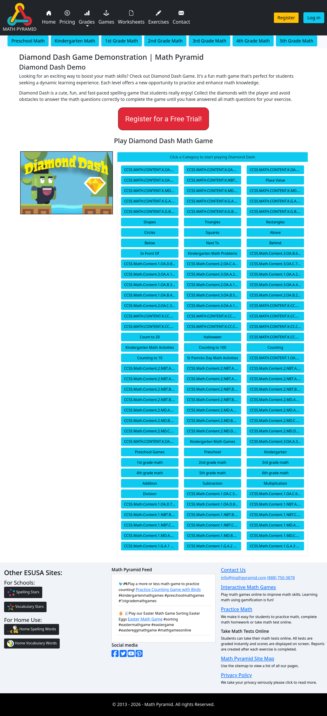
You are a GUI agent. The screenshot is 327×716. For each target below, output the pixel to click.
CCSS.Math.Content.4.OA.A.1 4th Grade (214, 305)
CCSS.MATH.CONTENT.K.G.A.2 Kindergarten (214, 201)
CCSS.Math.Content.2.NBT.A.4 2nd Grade (277, 378)
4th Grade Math (253, 41)
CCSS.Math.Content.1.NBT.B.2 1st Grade (151, 514)
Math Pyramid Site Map (247, 658)
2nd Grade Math (165, 41)
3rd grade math (275, 462)
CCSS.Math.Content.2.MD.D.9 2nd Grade (214, 431)
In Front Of (150, 253)
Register (286, 18)
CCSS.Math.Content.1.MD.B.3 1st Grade (214, 535)
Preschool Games (149, 451)
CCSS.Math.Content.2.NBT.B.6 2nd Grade (214, 389)
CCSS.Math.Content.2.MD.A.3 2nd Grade (214, 410)
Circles (149, 232)
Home (49, 17)
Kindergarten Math (75, 41)
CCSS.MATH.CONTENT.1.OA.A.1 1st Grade (277, 357)
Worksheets (131, 17)
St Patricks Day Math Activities (212, 357)
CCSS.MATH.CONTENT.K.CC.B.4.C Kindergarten (277, 316)
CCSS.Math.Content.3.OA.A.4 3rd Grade (277, 284)
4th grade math (149, 472)
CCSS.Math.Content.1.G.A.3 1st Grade (277, 546)
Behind (275, 242)
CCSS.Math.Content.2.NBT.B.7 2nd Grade (277, 389)
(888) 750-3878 (281, 577)
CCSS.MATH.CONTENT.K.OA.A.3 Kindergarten (214, 169)
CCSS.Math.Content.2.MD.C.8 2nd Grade (151, 431)
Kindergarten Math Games (212, 441)
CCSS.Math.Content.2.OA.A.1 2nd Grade (214, 284)
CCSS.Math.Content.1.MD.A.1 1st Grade (277, 525)
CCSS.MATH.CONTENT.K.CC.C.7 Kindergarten (277, 326)
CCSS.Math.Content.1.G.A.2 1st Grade (214, 546)
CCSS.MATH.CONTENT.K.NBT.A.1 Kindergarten (214, 180)
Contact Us (233, 569)
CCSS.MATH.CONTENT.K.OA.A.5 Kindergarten (151, 180)
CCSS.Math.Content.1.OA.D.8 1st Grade (151, 263)
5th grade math (212, 472)
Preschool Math (28, 41)
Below (150, 242)
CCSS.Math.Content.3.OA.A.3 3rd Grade (277, 441)
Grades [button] (87, 17)
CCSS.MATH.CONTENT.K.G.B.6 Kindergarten (277, 211)
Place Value (275, 180)
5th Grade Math (296, 41)
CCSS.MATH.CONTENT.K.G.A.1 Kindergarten (151, 201)
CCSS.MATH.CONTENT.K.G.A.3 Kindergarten (277, 201)
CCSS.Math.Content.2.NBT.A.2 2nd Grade (151, 378)
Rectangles (275, 222)
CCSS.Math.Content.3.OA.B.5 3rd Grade (214, 295)
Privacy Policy (236, 675)
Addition (150, 483)
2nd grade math (212, 462)
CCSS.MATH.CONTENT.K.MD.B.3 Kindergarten (277, 190)
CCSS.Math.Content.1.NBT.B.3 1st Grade (214, 514)
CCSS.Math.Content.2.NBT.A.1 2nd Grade (151, 368)
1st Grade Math (121, 41)
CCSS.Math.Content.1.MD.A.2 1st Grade (151, 535)
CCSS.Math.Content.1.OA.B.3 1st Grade (151, 284)
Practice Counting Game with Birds (168, 589)
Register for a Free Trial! (163, 119)
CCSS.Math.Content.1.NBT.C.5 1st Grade (151, 525)
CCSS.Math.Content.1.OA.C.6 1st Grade (277, 493)
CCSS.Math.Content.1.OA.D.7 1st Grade (151, 504)
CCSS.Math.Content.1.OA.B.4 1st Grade (151, 295)
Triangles (212, 222)
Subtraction (213, 483)
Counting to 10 (149, 357)
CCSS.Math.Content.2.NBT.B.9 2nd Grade (214, 399)
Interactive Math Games (248, 587)
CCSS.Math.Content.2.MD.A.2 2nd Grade (151, 410)
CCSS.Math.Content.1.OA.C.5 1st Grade (214, 493)
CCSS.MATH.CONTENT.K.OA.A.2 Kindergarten (151, 169)
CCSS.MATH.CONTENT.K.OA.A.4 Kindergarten (277, 169)
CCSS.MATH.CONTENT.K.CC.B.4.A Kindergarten (151, 316)
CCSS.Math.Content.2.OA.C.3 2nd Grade (151, 305)
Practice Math (236, 609)
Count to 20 (150, 336)
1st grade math (150, 462)
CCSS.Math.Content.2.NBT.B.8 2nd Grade (151, 399)
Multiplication (275, 483)
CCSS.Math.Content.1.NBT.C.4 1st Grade (277, 514)
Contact (181, 17)
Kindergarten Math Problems (212, 253)
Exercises (158, 17)
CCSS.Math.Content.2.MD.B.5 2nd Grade (151, 420)
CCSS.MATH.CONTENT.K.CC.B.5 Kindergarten (151, 326)
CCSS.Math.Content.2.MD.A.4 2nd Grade (277, 410)
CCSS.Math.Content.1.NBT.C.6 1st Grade (214, 525)
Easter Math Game (145, 619)
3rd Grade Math (209, 41)
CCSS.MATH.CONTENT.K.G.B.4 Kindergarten (151, 211)
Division (149, 493)
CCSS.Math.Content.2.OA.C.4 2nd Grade (214, 263)
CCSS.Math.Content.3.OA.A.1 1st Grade (151, 274)
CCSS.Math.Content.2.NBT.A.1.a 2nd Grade (214, 368)
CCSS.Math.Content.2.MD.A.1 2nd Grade (277, 399)
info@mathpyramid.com (243, 577)
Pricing (67, 17)
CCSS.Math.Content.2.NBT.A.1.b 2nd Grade (277, 368)
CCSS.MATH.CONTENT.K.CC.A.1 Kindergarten (277, 336)
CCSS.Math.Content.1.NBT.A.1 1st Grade (277, 504)
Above (275, 232)
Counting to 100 (212, 347)
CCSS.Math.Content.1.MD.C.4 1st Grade (277, 535)
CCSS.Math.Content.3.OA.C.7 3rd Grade (277, 263)
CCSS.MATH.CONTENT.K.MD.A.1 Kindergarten (151, 190)
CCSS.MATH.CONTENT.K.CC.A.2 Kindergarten (277, 305)
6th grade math (275, 472)
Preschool (212, 451)
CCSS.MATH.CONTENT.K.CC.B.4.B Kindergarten (214, 316)
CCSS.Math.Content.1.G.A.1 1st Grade (151, 546)
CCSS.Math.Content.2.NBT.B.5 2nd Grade (151, 389)
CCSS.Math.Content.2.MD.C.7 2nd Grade (277, 420)
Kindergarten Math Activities (150, 347)
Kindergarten (275, 451)
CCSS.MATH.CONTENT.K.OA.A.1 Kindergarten (151, 441)
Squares (212, 232)
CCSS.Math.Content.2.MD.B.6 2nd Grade (214, 420)
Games (106, 17)
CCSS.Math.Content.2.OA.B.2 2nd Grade (277, 295)
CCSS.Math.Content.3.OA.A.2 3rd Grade (214, 274)
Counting (275, 347)
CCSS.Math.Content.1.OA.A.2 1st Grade (277, 274)
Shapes (150, 222)
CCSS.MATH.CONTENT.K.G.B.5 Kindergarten (214, 211)
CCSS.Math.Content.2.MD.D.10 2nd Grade (277, 431)
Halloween (213, 336)
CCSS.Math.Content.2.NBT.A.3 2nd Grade (214, 378)
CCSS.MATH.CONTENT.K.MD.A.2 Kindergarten (214, 190)
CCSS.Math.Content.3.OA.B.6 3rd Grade (277, 253)
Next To (212, 242)
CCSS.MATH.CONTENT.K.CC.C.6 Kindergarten (214, 326)
